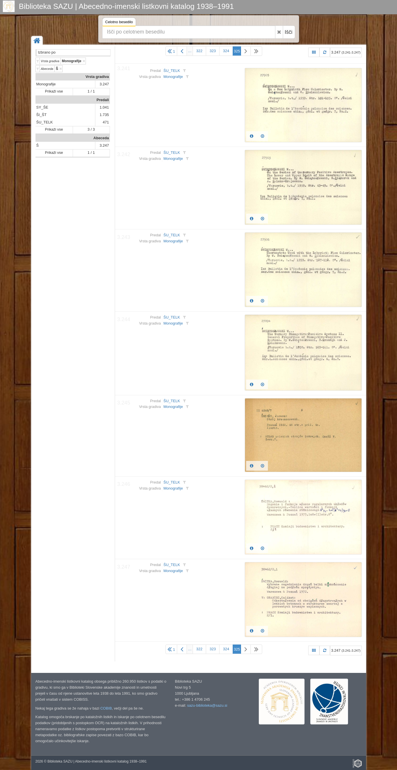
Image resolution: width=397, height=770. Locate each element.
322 (199, 51)
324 (226, 51)
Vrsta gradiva (97, 76)
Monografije (46, 84)
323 (213, 51)
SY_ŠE (42, 107)
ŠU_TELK (44, 122)
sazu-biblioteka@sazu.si (207, 705)
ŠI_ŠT (41, 115)
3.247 (104, 84)
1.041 (104, 107)
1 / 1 (91, 91)
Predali (102, 100)
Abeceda (101, 138)
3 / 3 (91, 129)
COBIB (106, 708)
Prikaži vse (54, 91)
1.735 (104, 115)
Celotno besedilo (119, 23)
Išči (289, 32)
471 (106, 122)
